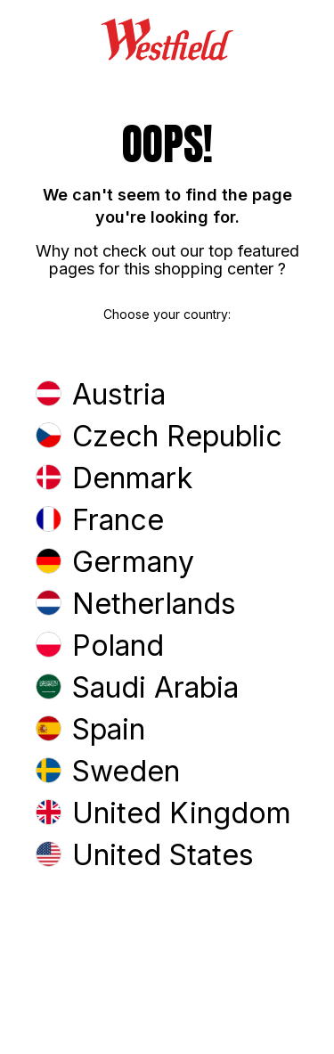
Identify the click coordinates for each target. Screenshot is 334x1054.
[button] (167, 396)
